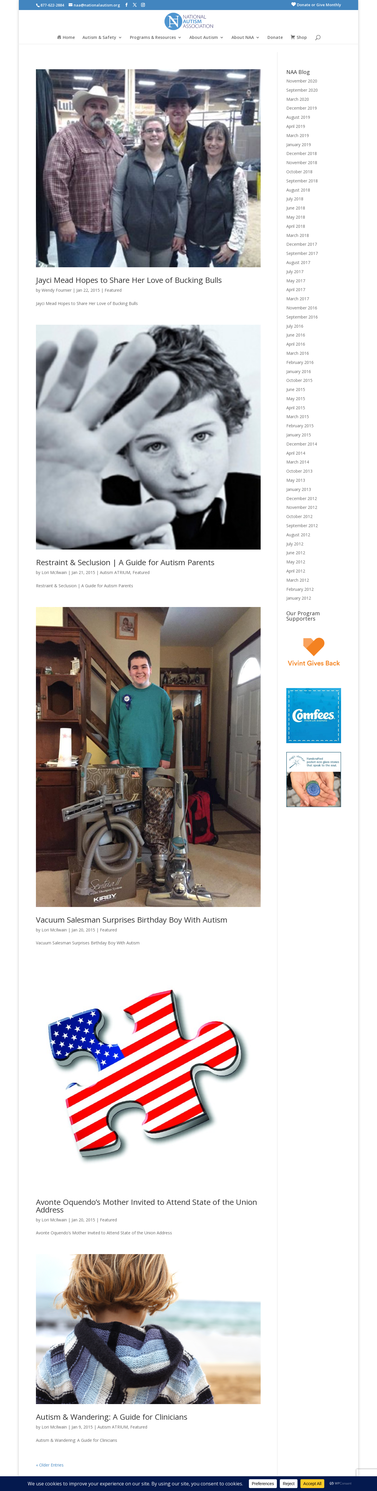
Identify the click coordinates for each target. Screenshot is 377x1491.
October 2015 (299, 380)
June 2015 (295, 389)
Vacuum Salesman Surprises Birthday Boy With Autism (131, 919)
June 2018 (295, 208)
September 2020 (302, 90)
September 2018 (302, 181)
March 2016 (297, 353)
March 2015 (297, 416)
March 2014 (297, 462)
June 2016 (295, 335)
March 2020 (297, 99)
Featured (113, 290)
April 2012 (295, 571)
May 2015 (295, 398)
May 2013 (295, 480)
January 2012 (298, 598)
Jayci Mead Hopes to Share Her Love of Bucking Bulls (129, 280)
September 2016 (302, 317)
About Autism (203, 37)
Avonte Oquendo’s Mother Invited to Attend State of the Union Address (146, 1206)
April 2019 (295, 126)
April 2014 (295, 453)
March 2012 (297, 580)
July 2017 (294, 271)
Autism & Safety (99, 37)
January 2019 (298, 144)
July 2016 (294, 326)
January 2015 (298, 435)
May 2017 (295, 280)
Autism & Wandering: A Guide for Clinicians (111, 1416)
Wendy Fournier (57, 290)
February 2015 (300, 425)
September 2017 (302, 253)
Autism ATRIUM (115, 572)
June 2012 (295, 552)
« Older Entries (50, 1465)
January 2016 (298, 371)
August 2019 (298, 117)
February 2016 (300, 362)
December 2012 (301, 498)
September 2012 (302, 525)
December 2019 (301, 108)
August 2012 (298, 534)
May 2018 (295, 217)
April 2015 (295, 407)
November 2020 (301, 81)
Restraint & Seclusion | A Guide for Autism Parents (125, 562)
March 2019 (297, 135)
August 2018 (298, 190)
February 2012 (300, 589)
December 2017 (301, 244)
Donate (275, 37)
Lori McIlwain (54, 572)
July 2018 (294, 199)
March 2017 (297, 298)
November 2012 (301, 507)
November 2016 (301, 308)
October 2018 (299, 171)
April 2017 (295, 289)
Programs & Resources (153, 37)
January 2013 (298, 489)
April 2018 (295, 226)
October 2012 (299, 516)
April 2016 (295, 344)
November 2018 (301, 162)
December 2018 (301, 153)
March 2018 (297, 235)
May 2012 (295, 562)
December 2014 (301, 444)
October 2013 (299, 471)
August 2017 (298, 262)
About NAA (243, 37)
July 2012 (294, 544)
